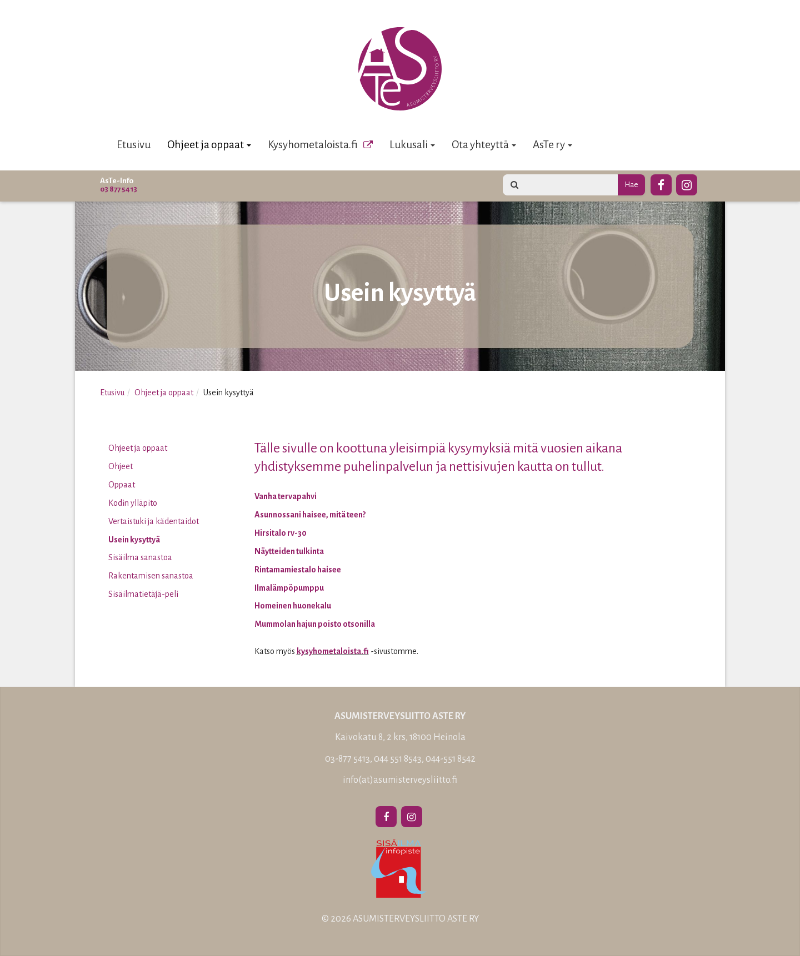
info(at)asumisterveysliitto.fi (400, 780)
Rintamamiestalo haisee (297, 569)
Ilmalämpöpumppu (289, 587)
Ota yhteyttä (484, 144)
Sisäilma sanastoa (140, 557)
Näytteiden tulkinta (289, 551)
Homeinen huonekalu (292, 605)
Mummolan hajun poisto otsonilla (314, 624)
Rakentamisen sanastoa (150, 575)
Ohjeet (120, 466)
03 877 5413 (118, 189)
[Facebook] (661, 183)
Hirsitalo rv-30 (280, 533)
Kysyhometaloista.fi (313, 144)
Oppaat (121, 484)
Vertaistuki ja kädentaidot (153, 521)
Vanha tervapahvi (285, 496)
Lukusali (412, 144)
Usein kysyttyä (134, 539)
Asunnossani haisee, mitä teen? (310, 514)
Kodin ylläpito (132, 503)
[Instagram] (687, 183)
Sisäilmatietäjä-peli (143, 594)
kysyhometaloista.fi (333, 651)
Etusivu (134, 144)
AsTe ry (552, 144)
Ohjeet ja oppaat (209, 144)
